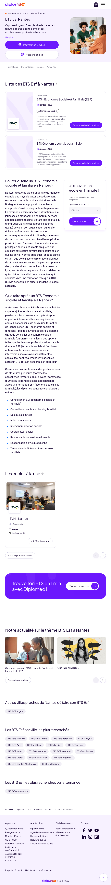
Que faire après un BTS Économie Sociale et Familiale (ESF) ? (29, 670)
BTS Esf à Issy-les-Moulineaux (22, 764)
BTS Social (38, 810)
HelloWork (30, 870)
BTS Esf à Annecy (75, 745)
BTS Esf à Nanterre (37, 751)
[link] (49, 881)
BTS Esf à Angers (15, 711)
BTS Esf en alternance (18, 791)
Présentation (27, 67)
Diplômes (20, 810)
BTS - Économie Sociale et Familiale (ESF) (64, 99)
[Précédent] (96, 556)
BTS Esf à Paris (14, 745)
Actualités (51, 67)
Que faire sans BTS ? (68, 668)
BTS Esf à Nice (54, 745)
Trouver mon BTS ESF (31, 45)
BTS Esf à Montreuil (62, 751)
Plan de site (10, 860)
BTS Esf (48, 810)
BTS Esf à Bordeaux (62, 738)
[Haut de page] (103, 878)
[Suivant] (103, 556)
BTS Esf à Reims (15, 751)
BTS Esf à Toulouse (16, 738)
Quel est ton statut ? (78, 204)
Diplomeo (9, 810)
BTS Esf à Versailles (38, 757)
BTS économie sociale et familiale (59, 143)
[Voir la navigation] (103, 4)
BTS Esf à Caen (34, 745)
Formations (12, 67)
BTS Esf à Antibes (85, 751)
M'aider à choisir (32, 54)
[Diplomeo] (15, 4)
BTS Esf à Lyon (85, 738)
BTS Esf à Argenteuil (63, 757)
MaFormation (45, 870)
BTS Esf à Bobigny (50, 764)
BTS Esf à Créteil (15, 757)
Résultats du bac (38, 839)
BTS (29, 810)
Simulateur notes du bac (41, 843)
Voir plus (9, 37)
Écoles (40, 67)
